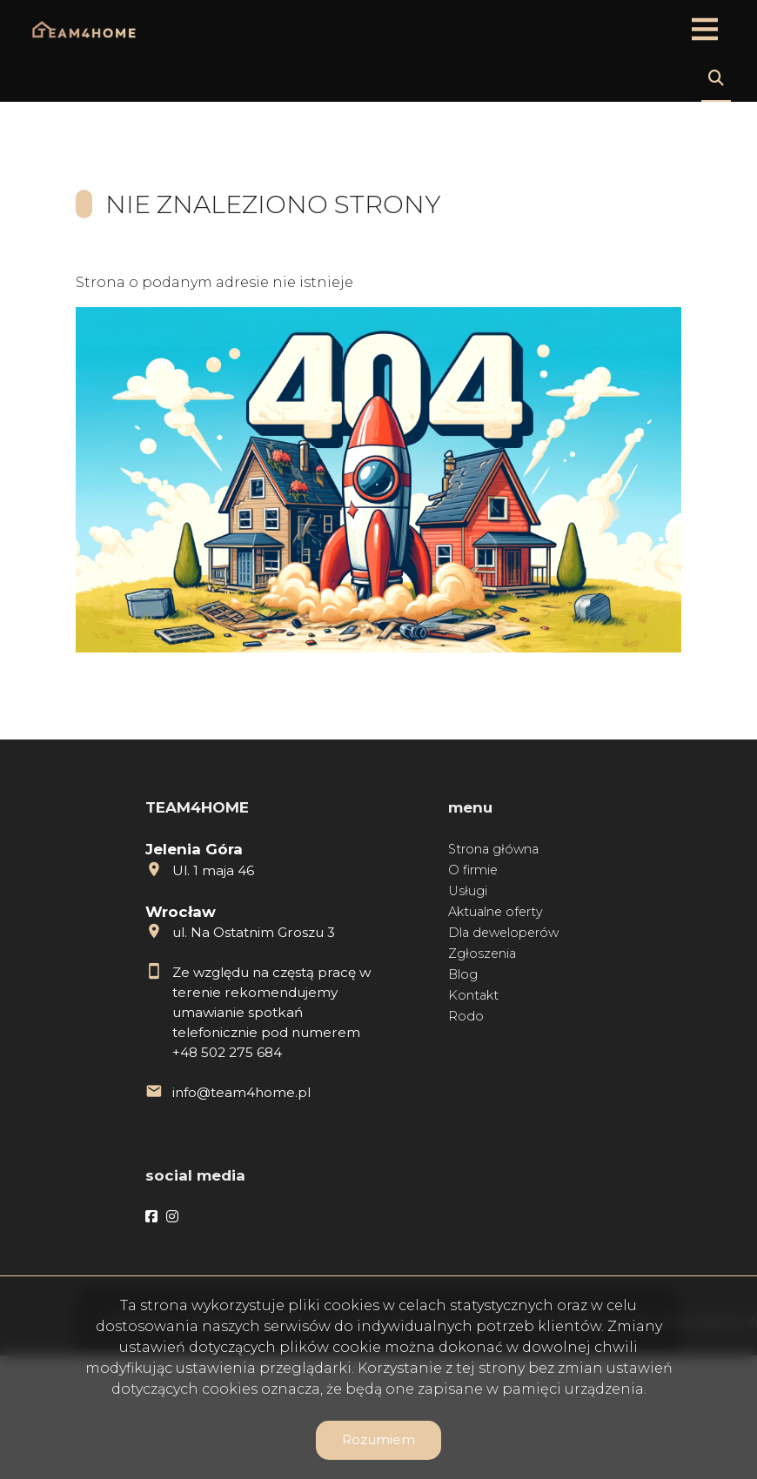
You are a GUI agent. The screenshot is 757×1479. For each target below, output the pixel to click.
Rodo (466, 1016)
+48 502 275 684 (227, 1052)
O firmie (473, 870)
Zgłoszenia (482, 953)
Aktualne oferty (495, 912)
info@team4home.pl (241, 1092)
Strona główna (493, 849)
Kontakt (473, 995)
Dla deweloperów (503, 932)
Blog (463, 974)
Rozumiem (378, 1439)
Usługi (467, 891)
